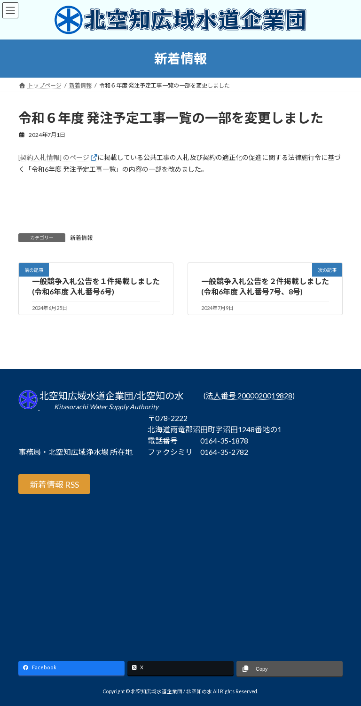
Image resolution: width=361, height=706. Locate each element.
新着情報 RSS (54, 484)
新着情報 (81, 237)
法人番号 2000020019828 (249, 395)
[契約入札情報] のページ (53, 157)
